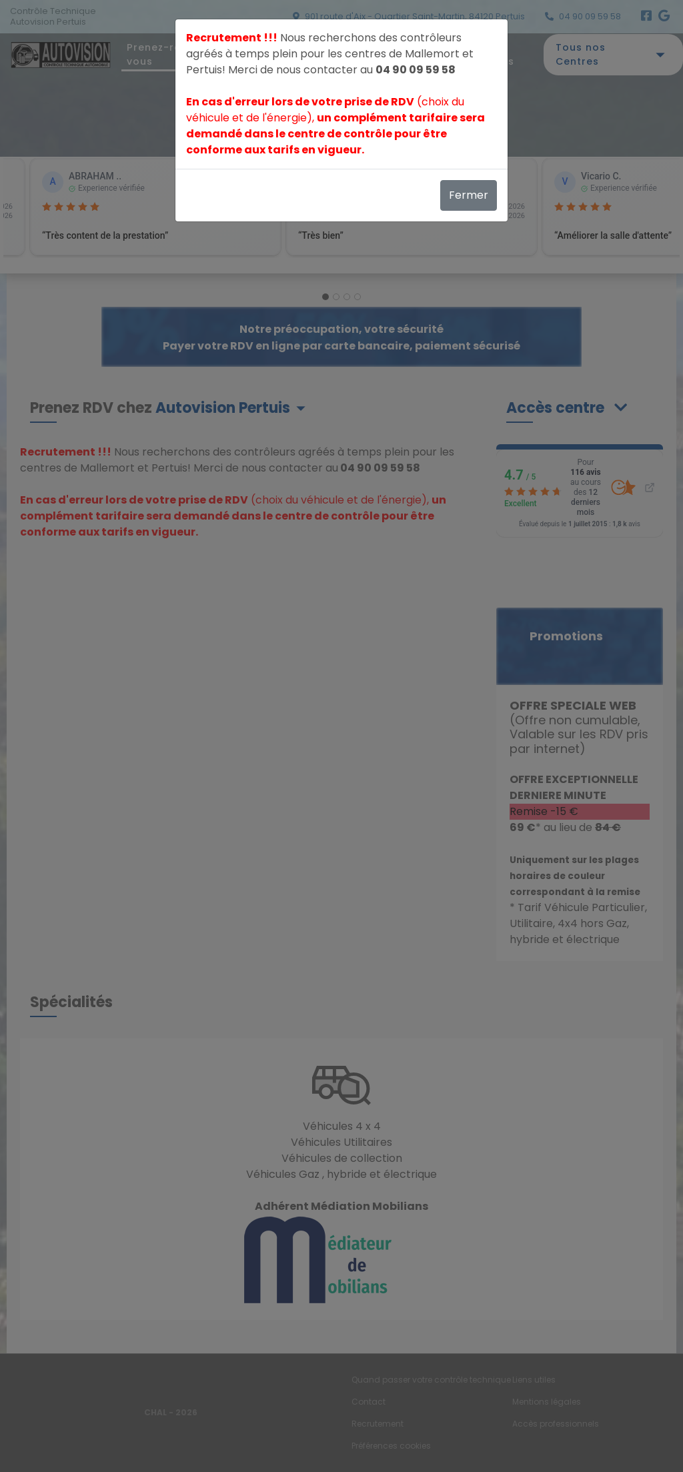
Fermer (468, 195)
